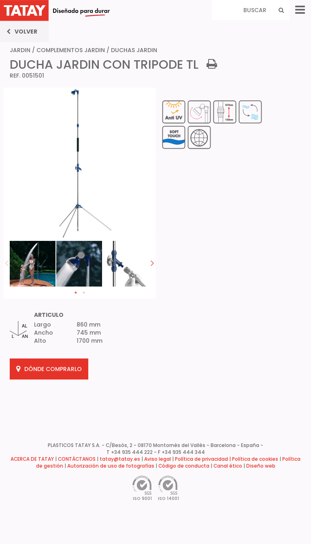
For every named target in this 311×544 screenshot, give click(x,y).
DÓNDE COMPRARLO (49, 369)
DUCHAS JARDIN (134, 50)
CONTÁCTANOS (77, 459)
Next (152, 263)
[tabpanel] (33, 263)
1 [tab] (76, 293)
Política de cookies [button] (255, 459)
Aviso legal (157, 459)
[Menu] (300, 10)
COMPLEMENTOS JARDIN (70, 50)
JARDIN (20, 50)
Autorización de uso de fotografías (110, 466)
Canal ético (227, 466)
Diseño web (260, 466)
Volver (21, 31)
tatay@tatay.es (120, 459)
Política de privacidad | (203, 459)
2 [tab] (84, 293)
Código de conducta (183, 466)
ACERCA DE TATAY (32, 459)
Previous (7, 263)
